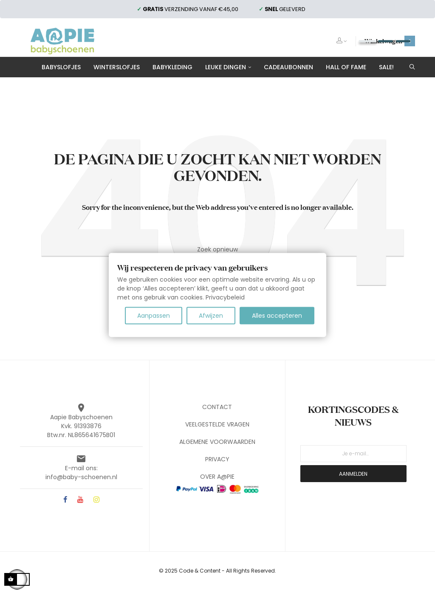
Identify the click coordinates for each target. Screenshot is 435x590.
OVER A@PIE (217, 476)
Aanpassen (153, 315)
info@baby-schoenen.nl (81, 477)
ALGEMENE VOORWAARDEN (217, 442)
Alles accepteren (277, 315)
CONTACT (217, 407)
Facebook (65, 500)
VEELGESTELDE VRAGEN (217, 424)
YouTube (80, 500)
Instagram (96, 500)
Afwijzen (211, 315)
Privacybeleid (225, 297)
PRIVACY (217, 459)
